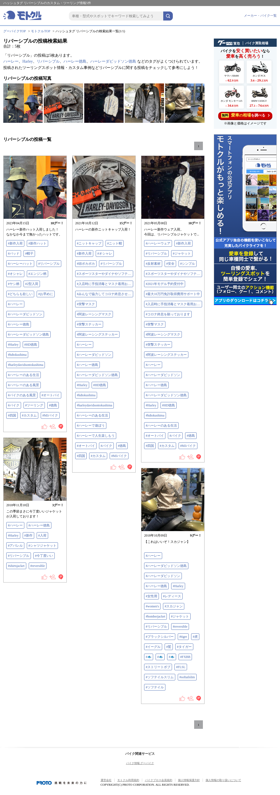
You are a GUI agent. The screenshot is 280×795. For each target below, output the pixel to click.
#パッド (13, 253)
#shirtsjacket (16, 566)
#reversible (37, 566)
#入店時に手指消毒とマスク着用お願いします (105, 284)
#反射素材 (153, 264)
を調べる (245, 115)
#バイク (13, 405)
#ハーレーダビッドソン (25, 314)
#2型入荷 (31, 284)
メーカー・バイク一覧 (260, 16)
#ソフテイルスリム (160, 677)
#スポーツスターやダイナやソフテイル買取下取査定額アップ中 (105, 274)
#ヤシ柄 (13, 284)
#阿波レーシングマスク (94, 314)
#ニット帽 (114, 243)
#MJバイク (50, 415)
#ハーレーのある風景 (23, 385)
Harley (27, 61)
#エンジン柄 (37, 274)
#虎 (195, 637)
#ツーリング (34, 405)
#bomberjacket (155, 616)
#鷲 (168, 647)
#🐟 (148, 657)
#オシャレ (15, 274)
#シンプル (187, 264)
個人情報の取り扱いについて (223, 780)
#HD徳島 (30, 344)
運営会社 (106, 780)
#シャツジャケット (42, 546)
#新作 (28, 535)
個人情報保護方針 (189, 780)
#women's (152, 606)
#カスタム (29, 415)
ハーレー (11, 61)
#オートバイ (51, 395)
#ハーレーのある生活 (23, 375)
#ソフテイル (155, 687)
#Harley (13, 344)
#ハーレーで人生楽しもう (96, 436)
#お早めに (45, 294)
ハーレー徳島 (74, 61)
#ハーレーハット (20, 264)
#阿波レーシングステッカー (97, 334)
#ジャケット (182, 253)
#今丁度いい (44, 556)
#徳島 (53, 405)
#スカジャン (174, 606)
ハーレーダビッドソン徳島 (113, 61)
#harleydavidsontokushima (25, 365)
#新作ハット (37, 243)
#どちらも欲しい (20, 294)
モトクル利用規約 (128, 780)
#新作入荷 (15, 243)
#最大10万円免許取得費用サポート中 (173, 294)
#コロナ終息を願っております (168, 314)
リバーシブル (48, 61)
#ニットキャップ (89, 243)
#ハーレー (15, 304)
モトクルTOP (40, 31)
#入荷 (42, 535)
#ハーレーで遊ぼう (91, 425)
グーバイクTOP (14, 31)
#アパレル (15, 546)
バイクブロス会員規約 (158, 780)
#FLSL (180, 667)
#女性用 (151, 596)
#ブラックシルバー (160, 637)
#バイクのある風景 (22, 395)
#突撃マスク (86, 304)
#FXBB (185, 657)
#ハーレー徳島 (18, 324)
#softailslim (187, 677)
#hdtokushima (17, 355)
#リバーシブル (49, 264)
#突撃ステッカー (89, 324)
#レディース (172, 596)
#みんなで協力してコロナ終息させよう (105, 294)
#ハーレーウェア (158, 243)
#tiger (183, 637)
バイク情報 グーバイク (140, 763)
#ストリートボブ (158, 667)
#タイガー (184, 647)
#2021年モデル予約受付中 (164, 284)
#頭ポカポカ (86, 264)
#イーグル (153, 647)
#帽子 (29, 253)
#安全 (170, 264)
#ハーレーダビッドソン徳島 (28, 334)
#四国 (12, 415)
